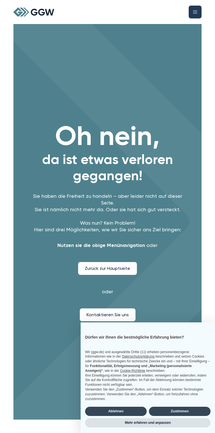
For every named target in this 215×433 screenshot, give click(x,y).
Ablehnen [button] (116, 411)
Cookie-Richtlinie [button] (132, 371)
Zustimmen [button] (180, 411)
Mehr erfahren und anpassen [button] (148, 423)
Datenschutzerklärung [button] (138, 356)
